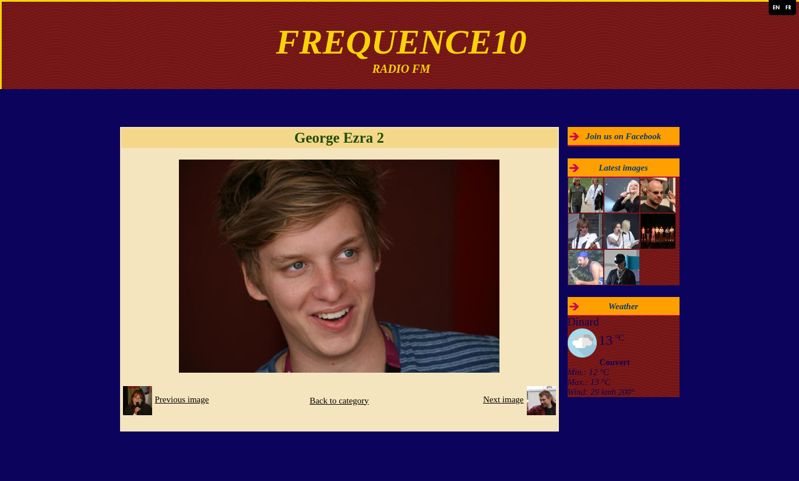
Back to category (339, 400)
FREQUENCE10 (401, 42)
